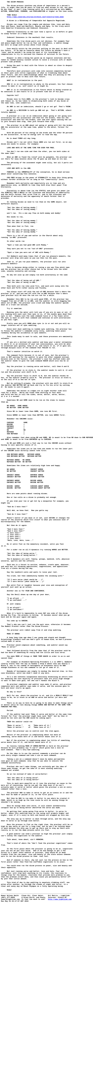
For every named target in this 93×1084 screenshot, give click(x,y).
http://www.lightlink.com (59, 1079)
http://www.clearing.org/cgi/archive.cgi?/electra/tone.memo (35, 20)
